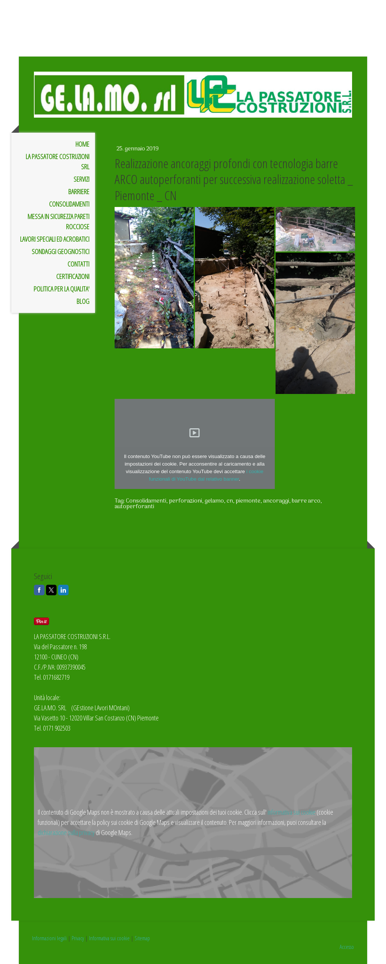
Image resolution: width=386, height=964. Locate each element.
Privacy (78, 938)
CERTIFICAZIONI (72, 276)
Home (82, 144)
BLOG (83, 301)
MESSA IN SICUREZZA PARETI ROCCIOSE (58, 221)
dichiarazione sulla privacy (66, 832)
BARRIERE (78, 191)
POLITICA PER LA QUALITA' (61, 288)
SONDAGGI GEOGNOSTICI (60, 251)
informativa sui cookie (292, 812)
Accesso (347, 946)
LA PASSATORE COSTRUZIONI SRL (57, 161)
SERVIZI (81, 179)
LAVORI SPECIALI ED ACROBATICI (54, 239)
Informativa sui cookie (109, 938)
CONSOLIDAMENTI (69, 203)
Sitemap (142, 938)
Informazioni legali (49, 938)
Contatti (78, 263)
